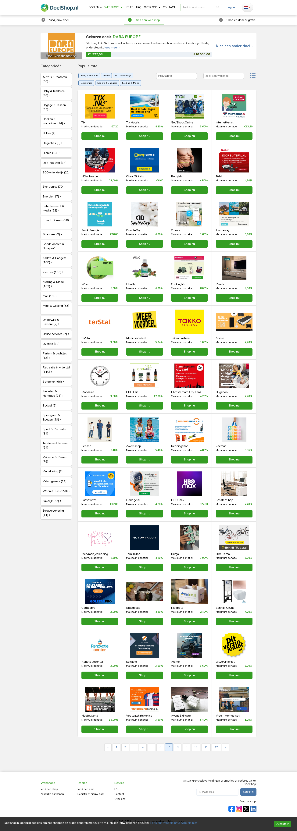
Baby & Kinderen (89, 75)
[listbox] (201, 7)
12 (216, 747)
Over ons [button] (152, 7)
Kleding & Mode (130, 82)
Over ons (119, 799)
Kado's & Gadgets (107, 82)
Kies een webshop (147, 20)
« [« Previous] (108, 747)
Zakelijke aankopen (52, 794)
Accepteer (282, 824)
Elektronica (86, 82)
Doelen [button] (95, 7)
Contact (119, 794)
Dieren (106, 75)
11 (206, 747)
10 (195, 747)
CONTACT (169, 7)
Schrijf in (248, 792)
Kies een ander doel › (234, 46)
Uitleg (129, 7)
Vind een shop (49, 789)
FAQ (138, 7)
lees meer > (112, 47)
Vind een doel (85, 789)
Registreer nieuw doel (90, 794)
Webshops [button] (113, 7)
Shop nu (100, 136)
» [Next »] (225, 747)
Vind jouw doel (59, 20)
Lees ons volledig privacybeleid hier (173, 823)
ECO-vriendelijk (123, 75)
